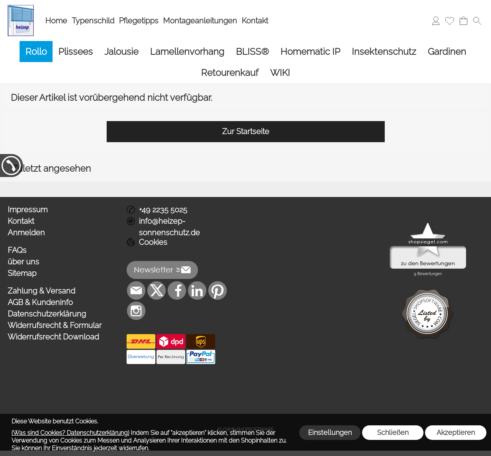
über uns (23, 261)
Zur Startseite (245, 131)
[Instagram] (136, 310)
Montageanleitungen (200, 20)
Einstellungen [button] (330, 432)
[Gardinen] (447, 51)
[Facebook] (176, 290)
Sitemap (22, 273)
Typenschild (93, 20)
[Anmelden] (436, 21)
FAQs (17, 250)
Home (56, 20)
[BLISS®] (252, 51)
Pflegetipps (138, 20)
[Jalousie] (121, 51)
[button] (477, 21)
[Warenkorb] (463, 21)
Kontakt (255, 20)
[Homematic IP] (310, 51)
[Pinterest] (217, 290)
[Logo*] (21, 8)
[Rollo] (36, 51)
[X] (156, 290)
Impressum (28, 209)
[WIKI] (280, 72)
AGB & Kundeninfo (40, 302)
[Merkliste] (450, 21)
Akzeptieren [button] (456, 432)
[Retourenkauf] (229, 72)
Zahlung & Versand (41, 290)
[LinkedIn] (197, 290)
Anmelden (26, 232)
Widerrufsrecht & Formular (55, 325)
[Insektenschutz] (384, 51)
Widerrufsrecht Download (53, 336)
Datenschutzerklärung (47, 313)
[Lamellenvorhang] (187, 51)
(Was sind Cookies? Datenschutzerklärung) (70, 432)
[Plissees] (76, 51)
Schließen (393, 432)
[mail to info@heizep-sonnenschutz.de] (136, 290)
